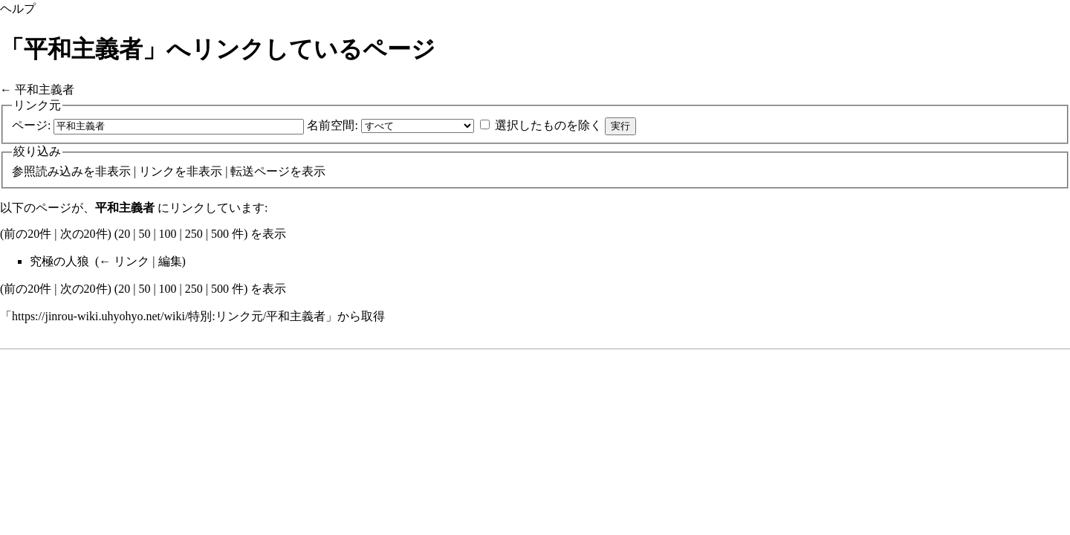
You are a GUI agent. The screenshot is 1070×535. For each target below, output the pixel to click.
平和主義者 (44, 89)
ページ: (31, 125)
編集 (170, 261)
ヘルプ (18, 8)
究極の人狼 (59, 261)
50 (144, 233)
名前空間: (332, 125)
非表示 (113, 171)
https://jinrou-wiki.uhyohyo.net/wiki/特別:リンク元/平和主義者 (168, 316)
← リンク (124, 261)
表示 (313, 171)
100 (168, 233)
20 (124, 233)
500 (220, 233)
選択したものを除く (548, 125)
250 (194, 233)
